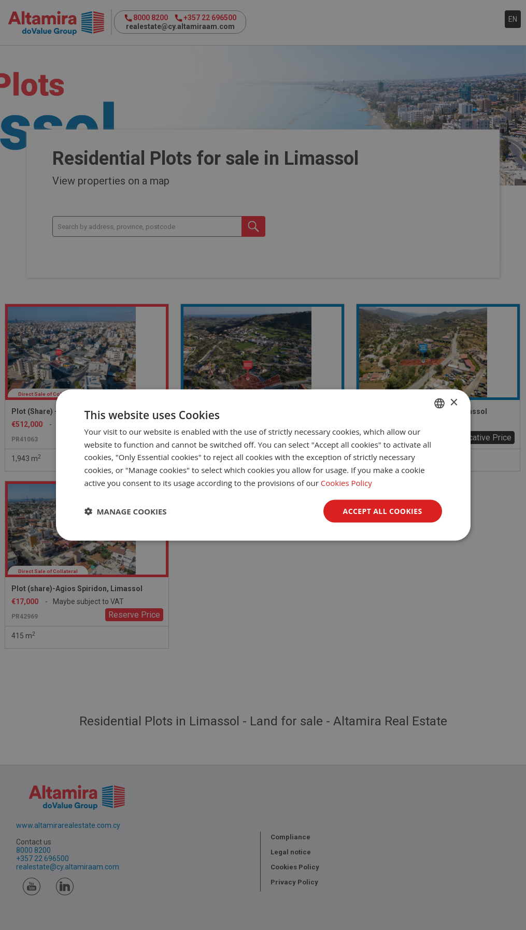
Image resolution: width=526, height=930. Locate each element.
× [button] (454, 403)
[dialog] (263, 465)
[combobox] (439, 403)
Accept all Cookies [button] (382, 511)
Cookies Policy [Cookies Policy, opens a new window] (346, 482)
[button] (125, 511)
